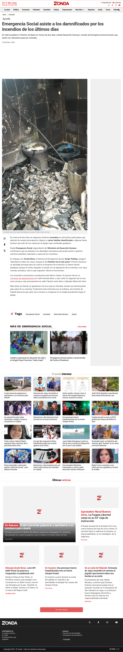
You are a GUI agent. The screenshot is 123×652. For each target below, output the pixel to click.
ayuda (74, 314)
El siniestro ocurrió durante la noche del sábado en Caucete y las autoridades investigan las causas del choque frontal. (61, 581)
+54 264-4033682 (73, 633)
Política (16, 10)
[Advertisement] (61, 63)
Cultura (56, 10)
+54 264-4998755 (75, 635)
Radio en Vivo (106, 3)
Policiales (36, 10)
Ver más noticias (61, 610)
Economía (25, 10)
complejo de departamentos (22, 278)
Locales (7, 10)
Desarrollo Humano (61, 314)
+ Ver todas (81, 327)
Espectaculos (67, 10)
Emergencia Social (33, 314)
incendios (46, 314)
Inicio (4, 15)
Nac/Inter (80, 9)
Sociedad (46, 10)
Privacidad (66, 639)
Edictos (116, 10)
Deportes (91, 10)
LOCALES (12, 15)
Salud (100, 10)
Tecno (108, 10)
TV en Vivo (117, 3)
